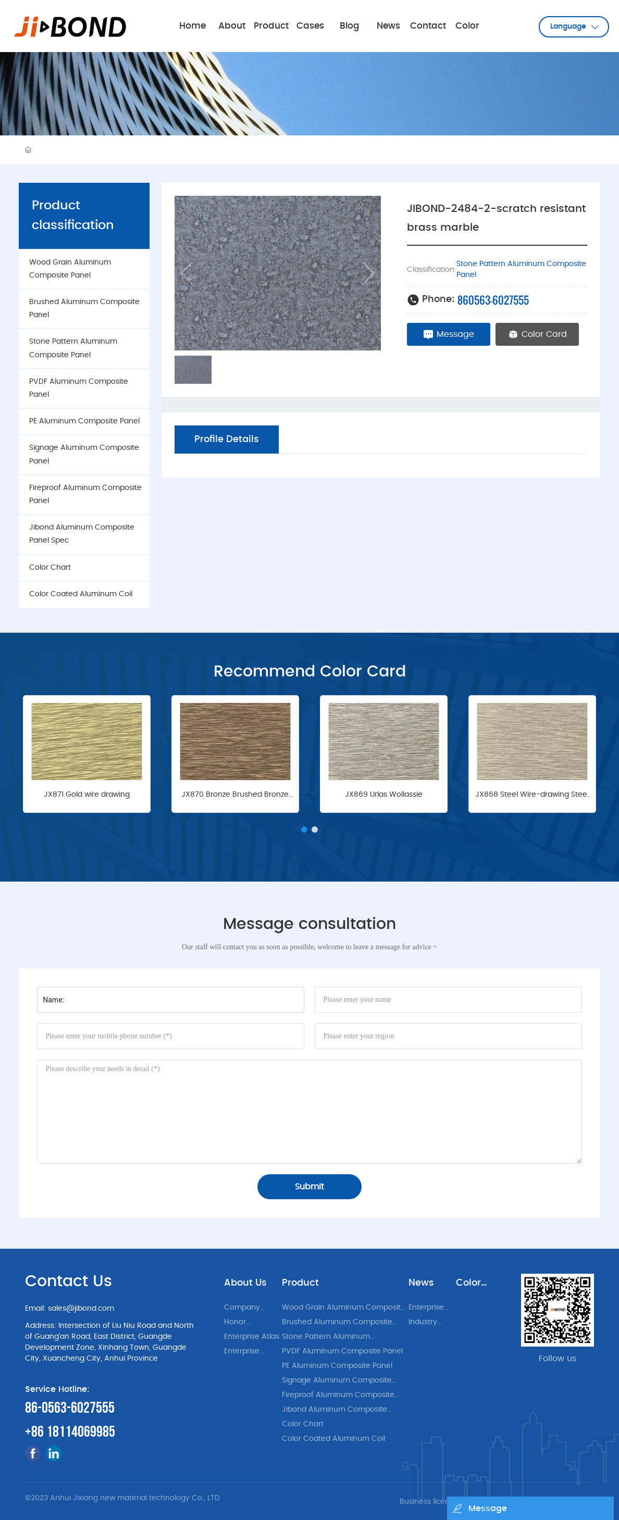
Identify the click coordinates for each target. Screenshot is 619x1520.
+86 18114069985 (70, 1432)
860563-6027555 (493, 300)
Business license (429, 1501)
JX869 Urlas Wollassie (384, 794)
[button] (304, 829)
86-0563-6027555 (70, 1408)
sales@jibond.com (81, 1308)
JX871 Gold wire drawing (87, 794)
